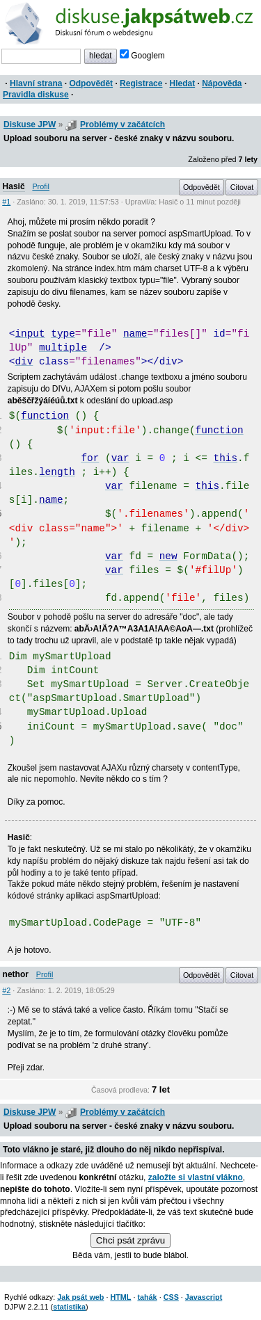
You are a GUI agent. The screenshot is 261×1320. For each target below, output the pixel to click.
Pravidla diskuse (36, 94)
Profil (40, 186)
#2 (6, 990)
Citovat (242, 187)
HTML (120, 1297)
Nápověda (222, 83)
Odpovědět (91, 83)
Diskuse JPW (29, 124)
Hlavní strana (36, 83)
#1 (6, 202)
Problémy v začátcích (122, 124)
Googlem (142, 56)
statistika (69, 1307)
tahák (147, 1297)
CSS (171, 1297)
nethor (16, 974)
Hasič (14, 186)
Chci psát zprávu (130, 1240)
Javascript (203, 1297)
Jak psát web (80, 1297)
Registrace (141, 83)
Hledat (182, 83)
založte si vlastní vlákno (195, 1177)
